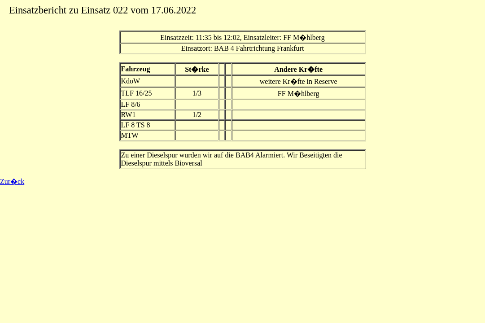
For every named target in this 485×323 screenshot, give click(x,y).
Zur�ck (12, 181)
